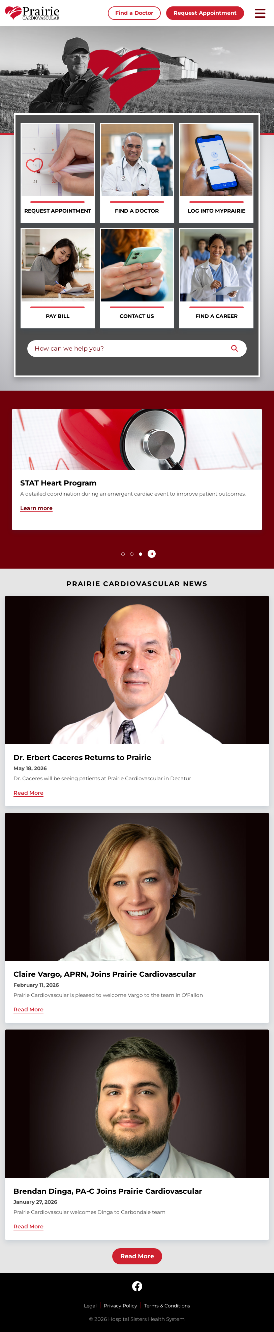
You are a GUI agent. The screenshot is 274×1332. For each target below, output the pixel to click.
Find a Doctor (134, 13)
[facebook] (137, 1287)
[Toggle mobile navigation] (260, 13)
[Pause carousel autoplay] (152, 554)
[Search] (234, 348)
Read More (137, 1256)
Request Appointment (205, 13)
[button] (123, 554)
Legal (90, 1306)
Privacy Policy (120, 1306)
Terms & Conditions (167, 1306)
